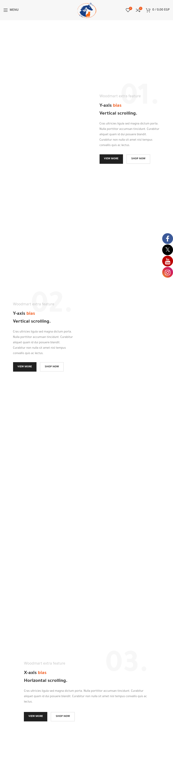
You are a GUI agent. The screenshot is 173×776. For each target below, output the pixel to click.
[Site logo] (86, 10)
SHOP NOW (138, 158)
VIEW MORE (111, 158)
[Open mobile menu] (11, 10)
